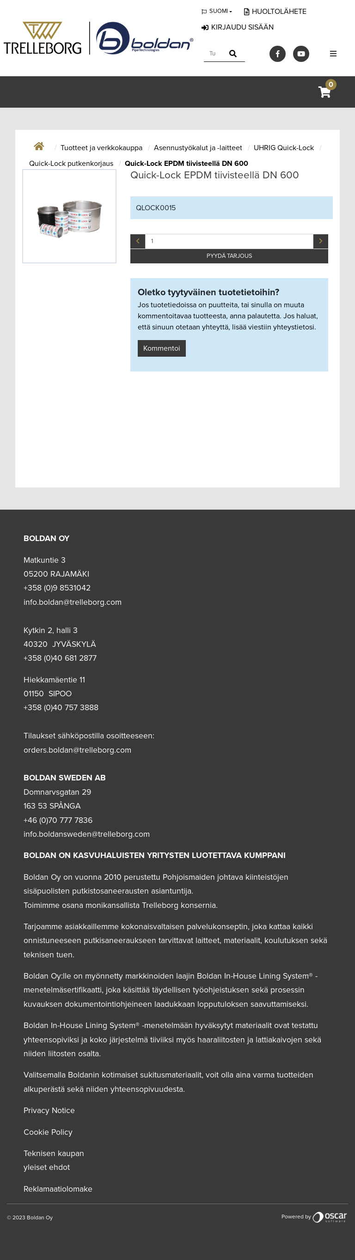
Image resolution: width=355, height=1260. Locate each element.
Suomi (218, 11)
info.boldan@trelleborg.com (73, 602)
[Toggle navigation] (333, 54)
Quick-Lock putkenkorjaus (72, 163)
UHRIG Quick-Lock (285, 147)
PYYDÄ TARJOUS (229, 256)
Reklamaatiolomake (58, 1189)
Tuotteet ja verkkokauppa (102, 147)
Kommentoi (161, 348)
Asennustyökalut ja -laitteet (199, 147)
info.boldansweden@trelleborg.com (87, 834)
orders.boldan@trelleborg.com (77, 750)
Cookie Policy (48, 1132)
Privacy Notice (49, 1110)
